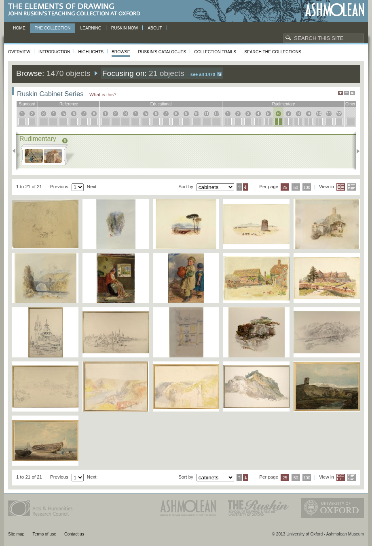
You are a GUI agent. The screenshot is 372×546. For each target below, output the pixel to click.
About (155, 28)
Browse (121, 52)
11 (206, 113)
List (351, 187)
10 (196, 113)
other (350, 104)
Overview (19, 52)
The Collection (53, 28)
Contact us (74, 534)
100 (306, 187)
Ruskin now (124, 28)
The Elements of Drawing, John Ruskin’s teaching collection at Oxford (76, 10)
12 (216, 113)
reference (68, 104)
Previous (16, 151)
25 (285, 187)
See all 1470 (202, 74)
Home (19, 28)
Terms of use (44, 534)
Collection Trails (215, 52)
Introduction (54, 52)
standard (27, 104)
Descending (245, 187)
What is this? (102, 94)
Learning (90, 28)
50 (296, 187)
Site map (16, 534)
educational (160, 104)
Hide (352, 93)
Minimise (346, 93)
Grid (340, 187)
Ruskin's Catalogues (162, 52)
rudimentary (283, 104)
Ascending (239, 187)
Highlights (91, 52)
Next (355, 151)
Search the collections (272, 52)
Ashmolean (334, 10)
